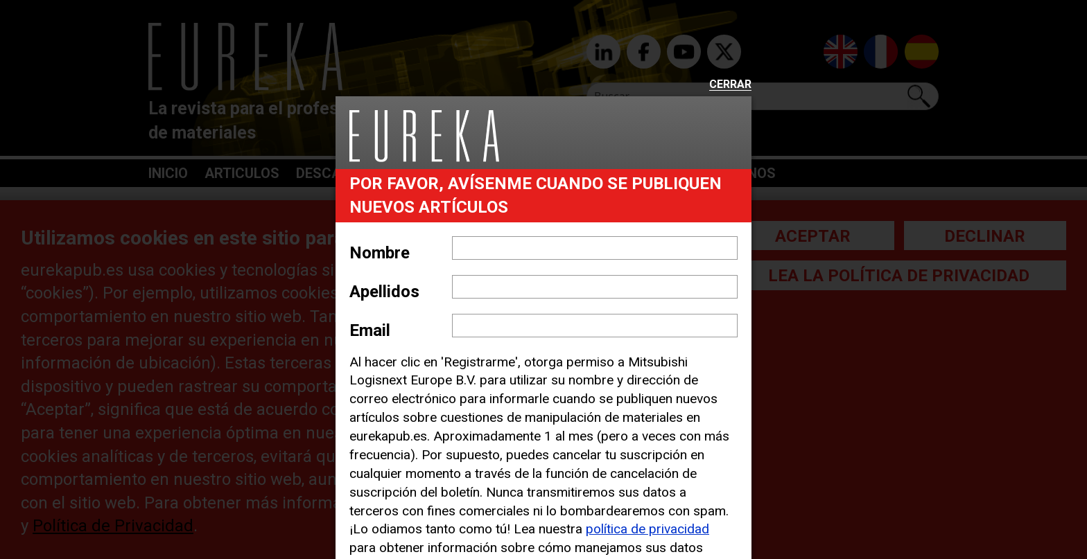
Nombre (379, 253)
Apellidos (384, 291)
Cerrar (730, 85)
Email (369, 330)
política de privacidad (647, 529)
